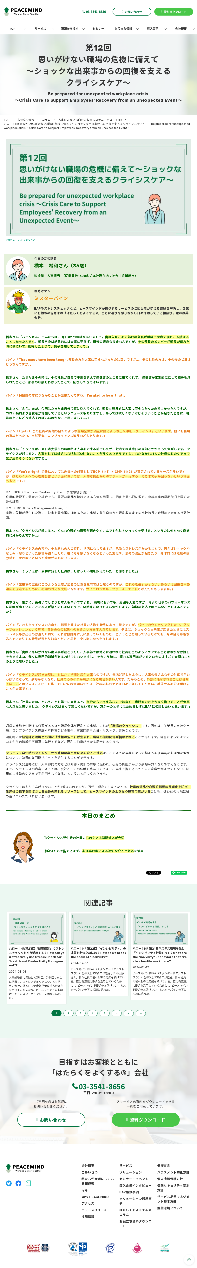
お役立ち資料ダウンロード (135, 1224)
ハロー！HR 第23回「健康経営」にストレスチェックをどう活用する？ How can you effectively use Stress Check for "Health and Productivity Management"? (36, 957)
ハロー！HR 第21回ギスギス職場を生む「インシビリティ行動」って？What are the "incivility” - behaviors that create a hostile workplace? (160, 955)
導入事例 (153, 29)
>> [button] (141, 1013)
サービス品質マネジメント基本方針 (173, 1199)
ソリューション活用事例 (135, 1201)
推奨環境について (170, 1208)
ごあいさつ (90, 1172)
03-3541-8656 (96, 11)
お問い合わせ (133, 12)
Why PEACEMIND (95, 1197)
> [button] (128, 1013)
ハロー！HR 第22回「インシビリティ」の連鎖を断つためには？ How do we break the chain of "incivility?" (98, 953)
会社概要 (181, 29)
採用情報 (88, 1217)
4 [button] (92, 1013)
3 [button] (80, 1013)
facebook (18, 1183)
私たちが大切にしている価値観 (98, 1181)
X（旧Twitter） (9, 1183)
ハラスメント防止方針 (173, 1172)
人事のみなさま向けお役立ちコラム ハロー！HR (90, 120)
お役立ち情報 (123, 29)
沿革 (85, 1190)
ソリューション (130, 1172)
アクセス (88, 1203)
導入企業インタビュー (135, 1185)
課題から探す (69, 29)
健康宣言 (163, 1166)
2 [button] (68, 1013)
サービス (40, 29)
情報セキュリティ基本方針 (173, 1188)
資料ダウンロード (175, 12)
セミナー (98, 29)
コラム (46, 120)
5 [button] (104, 1013)
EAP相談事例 (129, 1192)
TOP (12, 29)
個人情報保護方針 (170, 1179)
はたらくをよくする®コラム (135, 1212)
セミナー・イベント (133, 1179)
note (28, 1183)
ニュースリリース (94, 1210)
